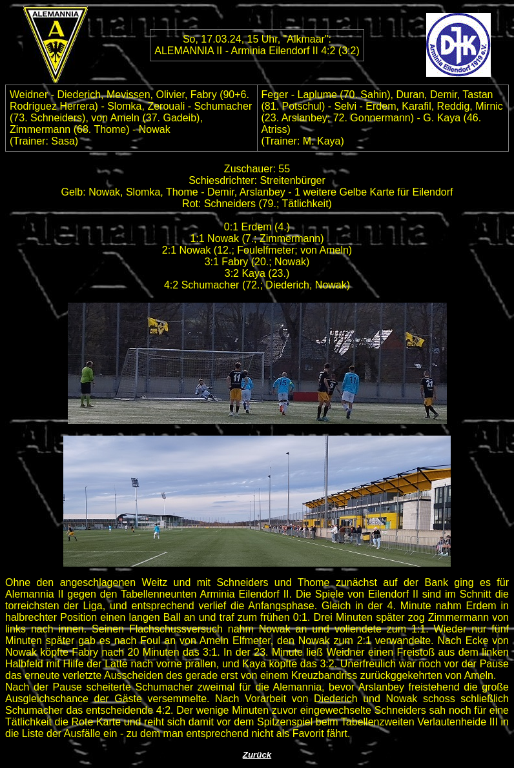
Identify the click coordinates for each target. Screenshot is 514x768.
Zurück (257, 755)
